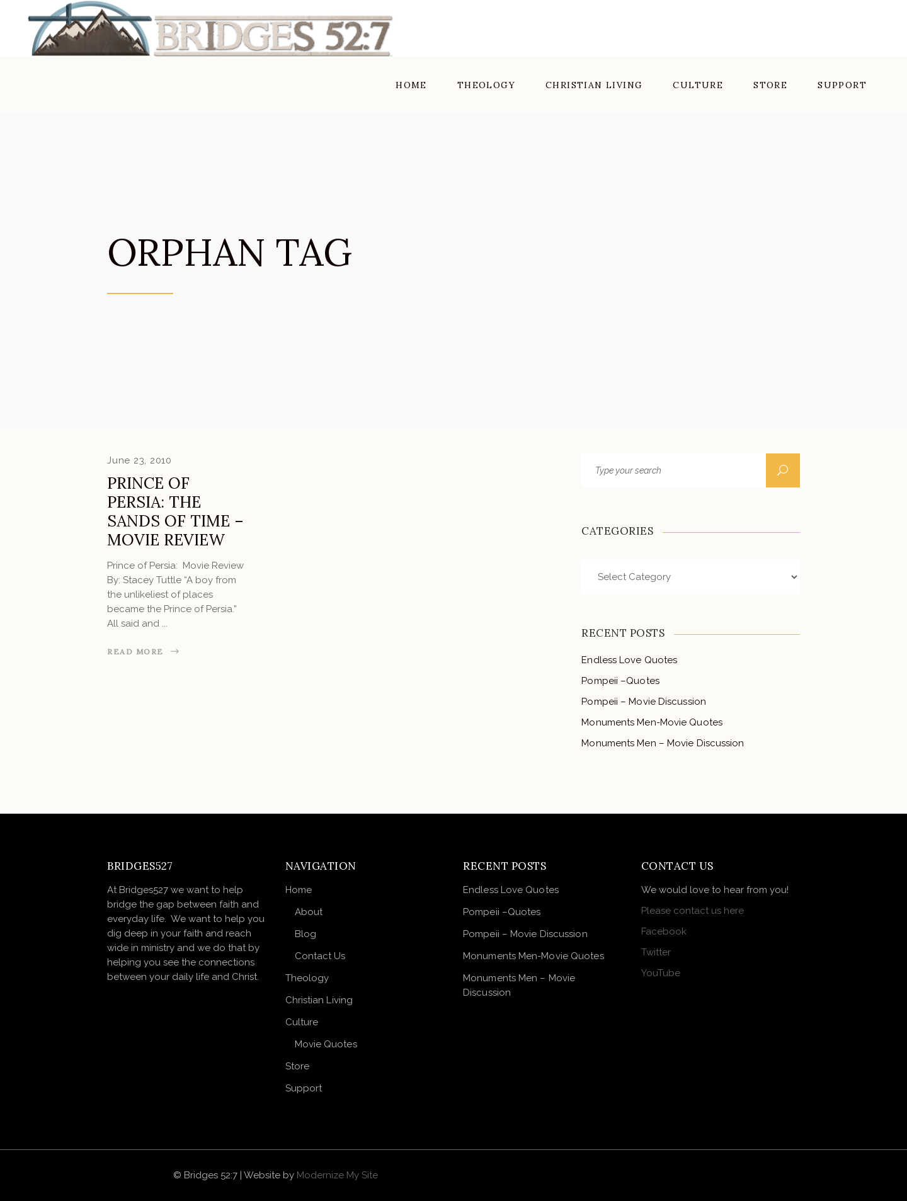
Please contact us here (692, 910)
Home (298, 890)
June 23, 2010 (139, 460)
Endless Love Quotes (629, 660)
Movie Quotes (326, 1044)
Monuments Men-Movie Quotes (651, 722)
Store (297, 1066)
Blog (305, 934)
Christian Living (319, 1000)
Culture (302, 1022)
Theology (307, 978)
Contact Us (320, 956)
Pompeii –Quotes (620, 680)
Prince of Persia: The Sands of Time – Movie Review (175, 511)
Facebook (664, 931)
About (309, 912)
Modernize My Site (337, 1175)
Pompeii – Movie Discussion (643, 701)
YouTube (660, 973)
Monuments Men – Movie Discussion (662, 743)
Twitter (656, 952)
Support (303, 1088)
